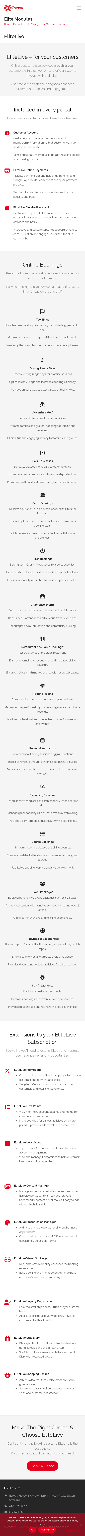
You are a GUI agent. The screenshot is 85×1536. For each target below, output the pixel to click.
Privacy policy (47, 1529)
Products (18, 24)
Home (7, 24)
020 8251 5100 (18, 1506)
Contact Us (16, 1512)
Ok (32, 1529)
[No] (80, 1524)
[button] (79, 8)
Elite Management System (40, 24)
